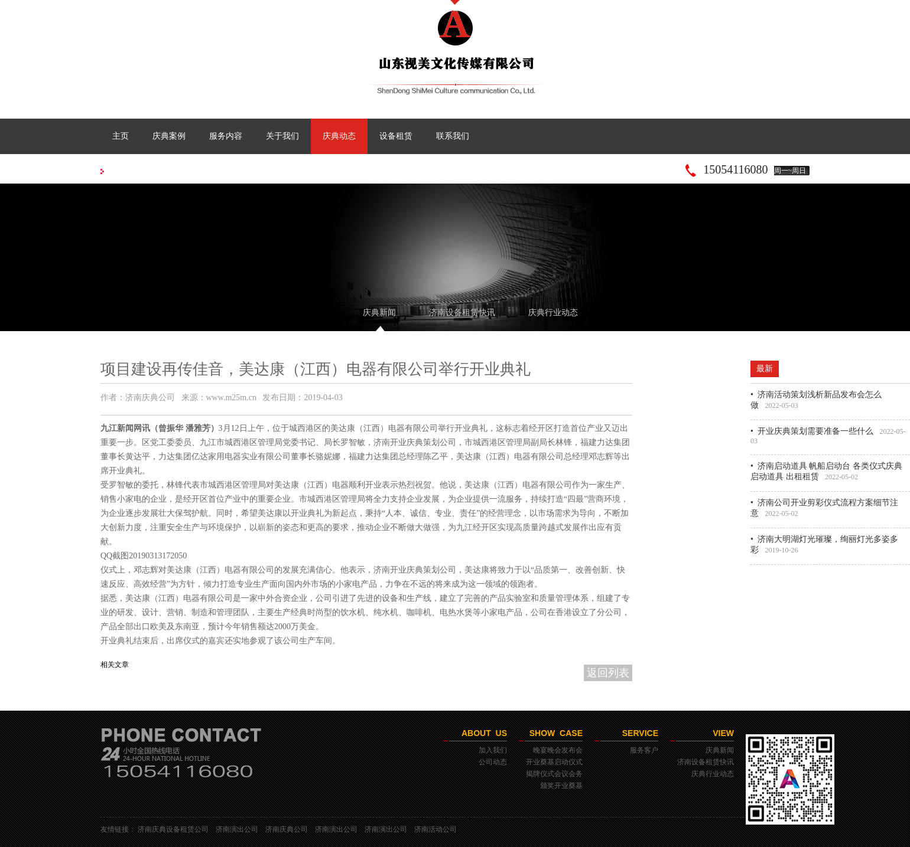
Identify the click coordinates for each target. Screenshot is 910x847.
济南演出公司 (237, 829)
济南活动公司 (435, 829)
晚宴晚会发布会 (558, 750)
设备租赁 (395, 136)
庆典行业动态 (553, 312)
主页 (120, 136)
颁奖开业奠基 (561, 785)
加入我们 (493, 750)
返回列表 (608, 673)
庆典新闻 (379, 312)
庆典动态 (339, 136)
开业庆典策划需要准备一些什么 (815, 431)
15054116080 (735, 169)
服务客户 (644, 750)
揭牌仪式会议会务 (554, 774)
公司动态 (493, 762)
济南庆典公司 (286, 829)
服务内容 (225, 136)
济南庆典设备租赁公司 (173, 829)
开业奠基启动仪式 (554, 762)
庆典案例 (169, 136)
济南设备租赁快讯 (462, 312)
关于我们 (282, 136)
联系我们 (452, 136)
